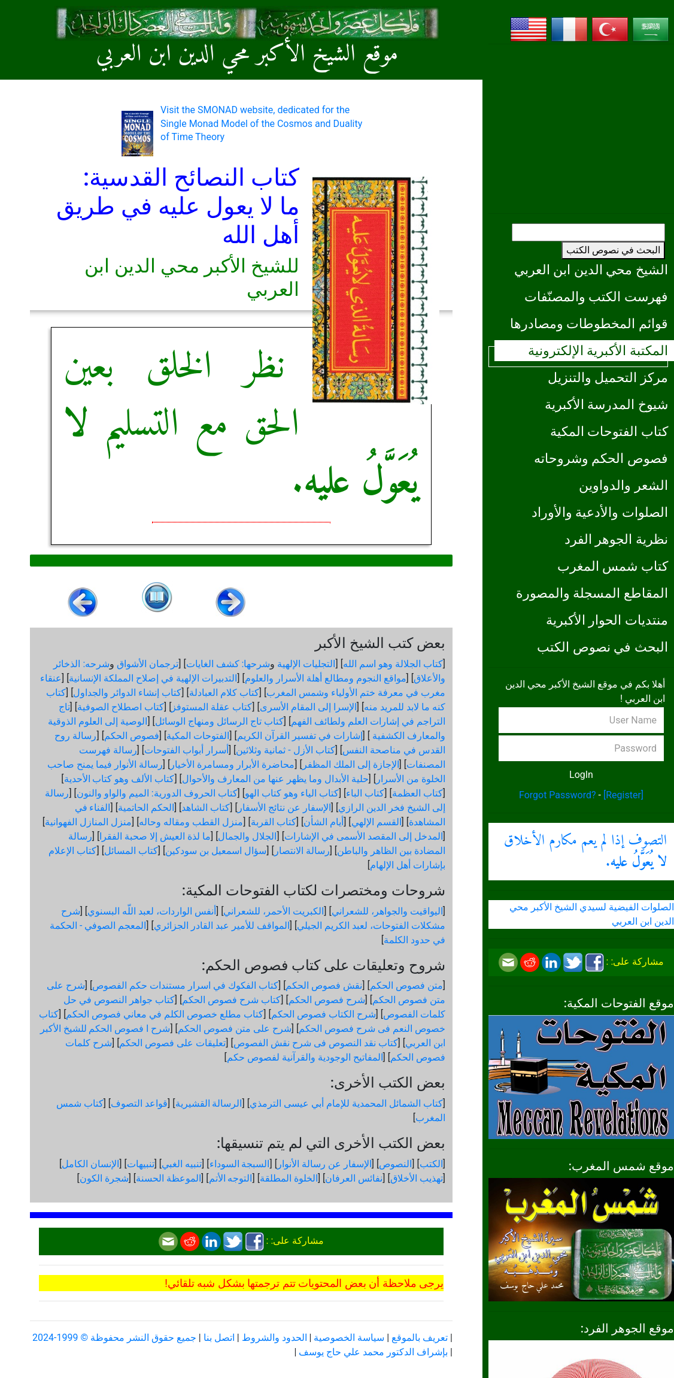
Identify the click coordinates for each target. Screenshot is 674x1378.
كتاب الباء (365, 793)
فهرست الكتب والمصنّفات (596, 296)
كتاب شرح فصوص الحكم (231, 1000)
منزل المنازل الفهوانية (88, 822)
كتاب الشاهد (205, 807)
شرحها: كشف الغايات (228, 664)
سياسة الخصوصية (349, 1337)
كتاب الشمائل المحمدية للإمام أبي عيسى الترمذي (346, 1103)
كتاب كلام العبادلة (224, 692)
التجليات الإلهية (306, 664)
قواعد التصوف (139, 1103)
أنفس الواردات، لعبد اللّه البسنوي (151, 911)
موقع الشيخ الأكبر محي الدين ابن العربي (247, 54)
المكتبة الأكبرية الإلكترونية (598, 350)
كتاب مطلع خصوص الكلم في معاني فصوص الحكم (164, 1014)
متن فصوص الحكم (406, 985)
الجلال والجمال (247, 836)
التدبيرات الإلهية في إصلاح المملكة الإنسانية (153, 678)
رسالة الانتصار (302, 850)
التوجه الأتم (231, 1178)
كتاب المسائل (131, 850)
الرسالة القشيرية (208, 1103)
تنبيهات (140, 1164)
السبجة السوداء (240, 1164)
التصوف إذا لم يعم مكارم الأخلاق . (585, 851)
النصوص (395, 1164)
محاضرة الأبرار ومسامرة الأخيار (232, 764)
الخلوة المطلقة (289, 1178)
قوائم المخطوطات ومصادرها (589, 323)
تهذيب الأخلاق (416, 1178)
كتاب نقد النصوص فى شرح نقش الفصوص (315, 1043)
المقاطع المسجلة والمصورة (592, 593)
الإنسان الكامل (90, 1164)
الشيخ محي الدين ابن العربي (591, 269)
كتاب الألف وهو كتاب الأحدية (119, 779)
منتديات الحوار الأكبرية (607, 620)
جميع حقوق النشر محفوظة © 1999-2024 (114, 1337)
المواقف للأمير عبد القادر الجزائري (222, 925)
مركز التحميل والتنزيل (608, 377)
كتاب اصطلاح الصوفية (120, 707)
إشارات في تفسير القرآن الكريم (300, 735)
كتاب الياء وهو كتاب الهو (292, 793)
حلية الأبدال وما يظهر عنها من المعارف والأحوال (275, 779)
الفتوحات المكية (197, 735)
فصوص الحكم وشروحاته (601, 458)
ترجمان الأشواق (147, 664)
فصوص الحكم (131, 735)
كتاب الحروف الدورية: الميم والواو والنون (157, 793)
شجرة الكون (104, 1178)
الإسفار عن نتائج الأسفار (284, 807)
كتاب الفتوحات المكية (609, 431)
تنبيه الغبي (182, 1164)
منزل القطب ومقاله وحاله (191, 822)
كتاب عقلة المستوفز (211, 707)
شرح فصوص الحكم (327, 1000)
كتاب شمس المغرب (612, 566)
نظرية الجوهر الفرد (616, 539)
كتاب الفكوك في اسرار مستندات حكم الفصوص (185, 985)
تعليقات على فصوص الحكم (172, 1043)
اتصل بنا (219, 1337)
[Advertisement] (581, 129)
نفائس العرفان (353, 1178)
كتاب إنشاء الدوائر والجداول (127, 692)
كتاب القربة (273, 822)
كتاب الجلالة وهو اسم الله (393, 664)
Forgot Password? (557, 795)
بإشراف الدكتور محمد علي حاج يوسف (373, 1352)
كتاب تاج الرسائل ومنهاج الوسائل (219, 721)
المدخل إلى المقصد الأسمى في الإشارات (363, 836)
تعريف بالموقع (419, 1337)
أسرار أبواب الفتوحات (186, 750)
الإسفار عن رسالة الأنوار (324, 1164)
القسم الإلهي (376, 822)
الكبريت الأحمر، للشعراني (273, 911)
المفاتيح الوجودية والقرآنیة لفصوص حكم (305, 1057)
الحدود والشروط (274, 1337)
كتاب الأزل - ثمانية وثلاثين (285, 750)
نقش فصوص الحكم (324, 985)
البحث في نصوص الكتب (613, 250)
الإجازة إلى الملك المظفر (350, 764)
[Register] (623, 795)
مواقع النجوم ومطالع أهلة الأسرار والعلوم (325, 678)
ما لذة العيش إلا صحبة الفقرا (155, 836)
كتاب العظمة (417, 793)
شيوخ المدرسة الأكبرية (606, 404)
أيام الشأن (323, 822)
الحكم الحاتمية (146, 807)
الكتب (431, 1164)
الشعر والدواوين (623, 485)
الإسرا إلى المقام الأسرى (308, 707)
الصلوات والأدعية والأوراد (600, 512)
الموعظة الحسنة (168, 1178)
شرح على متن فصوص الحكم (235, 1028)
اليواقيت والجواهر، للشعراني (387, 911)
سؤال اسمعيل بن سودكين (215, 850)
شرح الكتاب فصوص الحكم (323, 1014)
